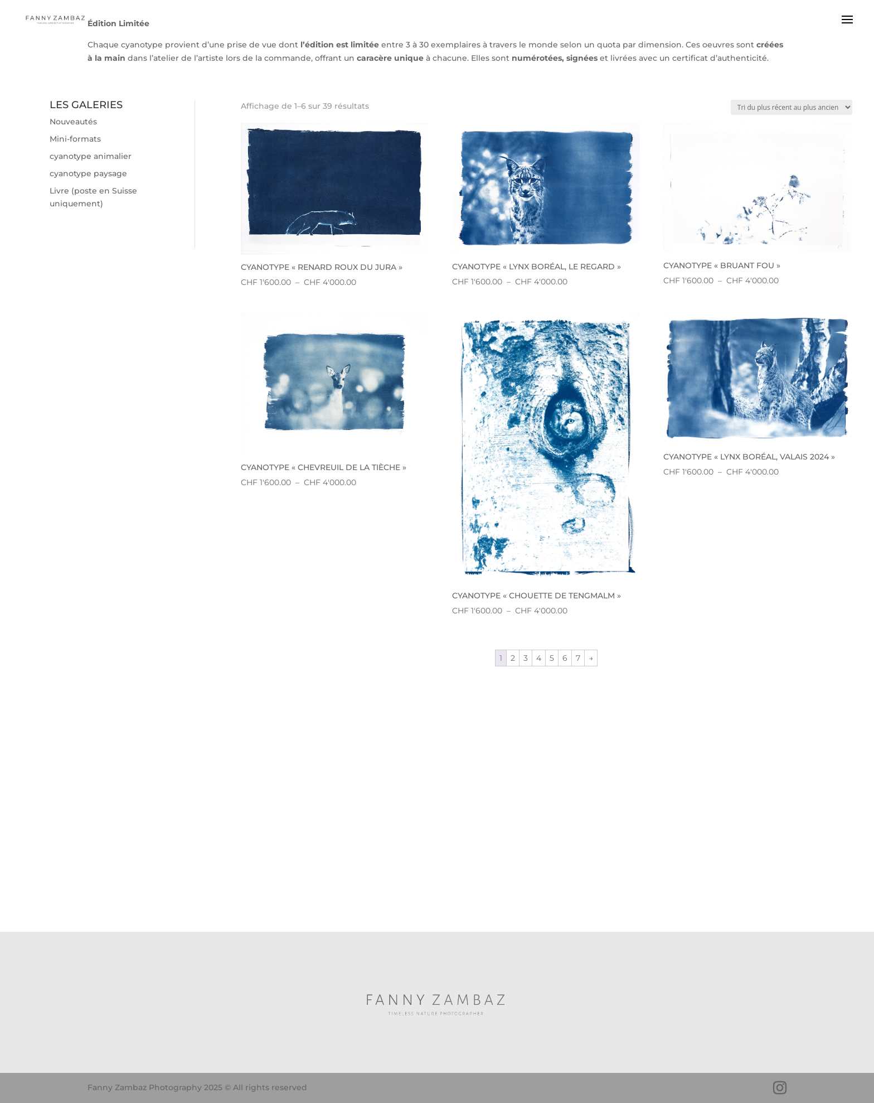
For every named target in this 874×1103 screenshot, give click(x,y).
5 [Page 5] (552, 658)
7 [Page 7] (578, 658)
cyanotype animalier (91, 156)
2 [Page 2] (513, 658)
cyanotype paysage (88, 173)
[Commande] (791, 107)
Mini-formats (75, 139)
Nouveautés (73, 122)
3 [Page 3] (525, 658)
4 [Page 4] (538, 658)
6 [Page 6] (564, 658)
